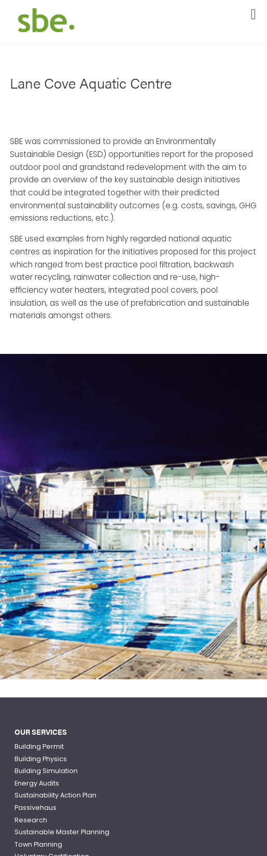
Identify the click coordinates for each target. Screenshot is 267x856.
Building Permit (39, 746)
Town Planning (38, 844)
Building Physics (41, 758)
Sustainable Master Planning (62, 832)
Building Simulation (46, 770)
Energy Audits (37, 783)
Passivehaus (36, 807)
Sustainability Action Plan (55, 795)
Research (31, 820)
